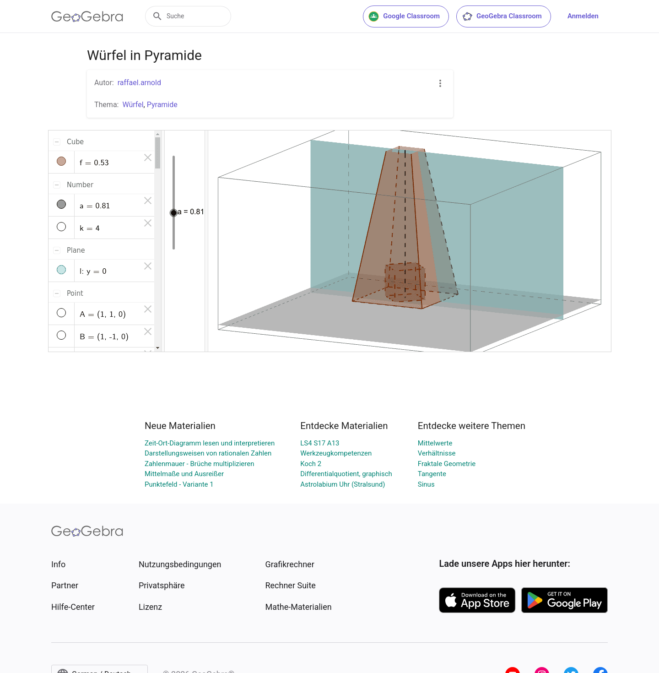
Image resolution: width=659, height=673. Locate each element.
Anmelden (583, 16)
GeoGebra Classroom (502, 16)
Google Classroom (404, 16)
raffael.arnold (139, 82)
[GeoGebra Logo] (87, 16)
